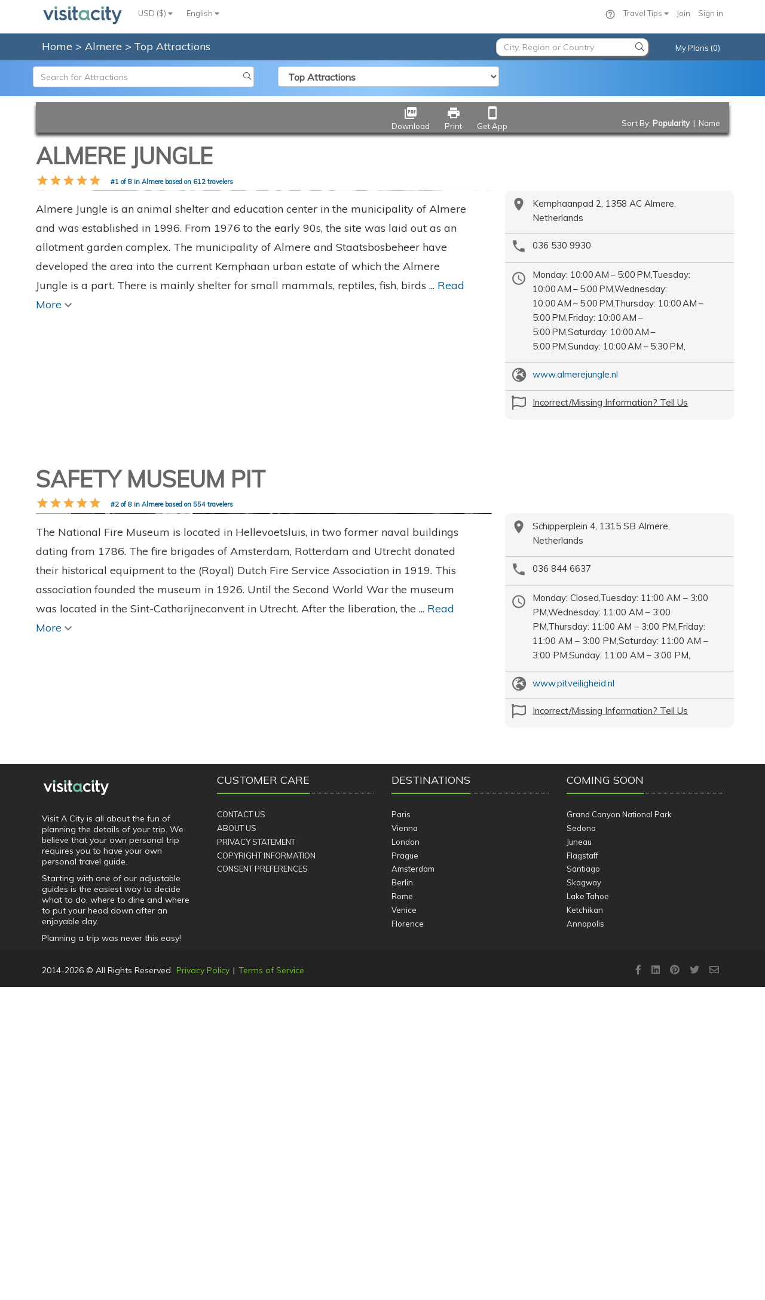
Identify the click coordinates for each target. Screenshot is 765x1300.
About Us (236, 1141)
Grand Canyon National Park (619, 1127)
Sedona (581, 1141)
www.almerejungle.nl (575, 374)
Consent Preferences (262, 1181)
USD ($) (155, 13)
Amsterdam (412, 1181)
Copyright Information (266, 1168)
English (202, 13)
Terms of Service (271, 1283)
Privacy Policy (203, 1283)
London (405, 1155)
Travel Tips (646, 13)
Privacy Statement (256, 1155)
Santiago (583, 1181)
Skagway (584, 1195)
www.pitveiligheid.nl (573, 832)
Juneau (579, 1155)
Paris (401, 1127)
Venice (404, 1223)
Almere (105, 46)
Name (709, 123)
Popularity (671, 123)
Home (57, 46)
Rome (402, 1209)
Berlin (402, 1195)
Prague (404, 1168)
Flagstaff (582, 1168)
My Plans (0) (697, 48)
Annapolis (585, 1236)
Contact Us (241, 1127)
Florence (407, 1236)
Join (683, 13)
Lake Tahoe (588, 1209)
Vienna (404, 1141)
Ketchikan (585, 1223)
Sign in (710, 13)
